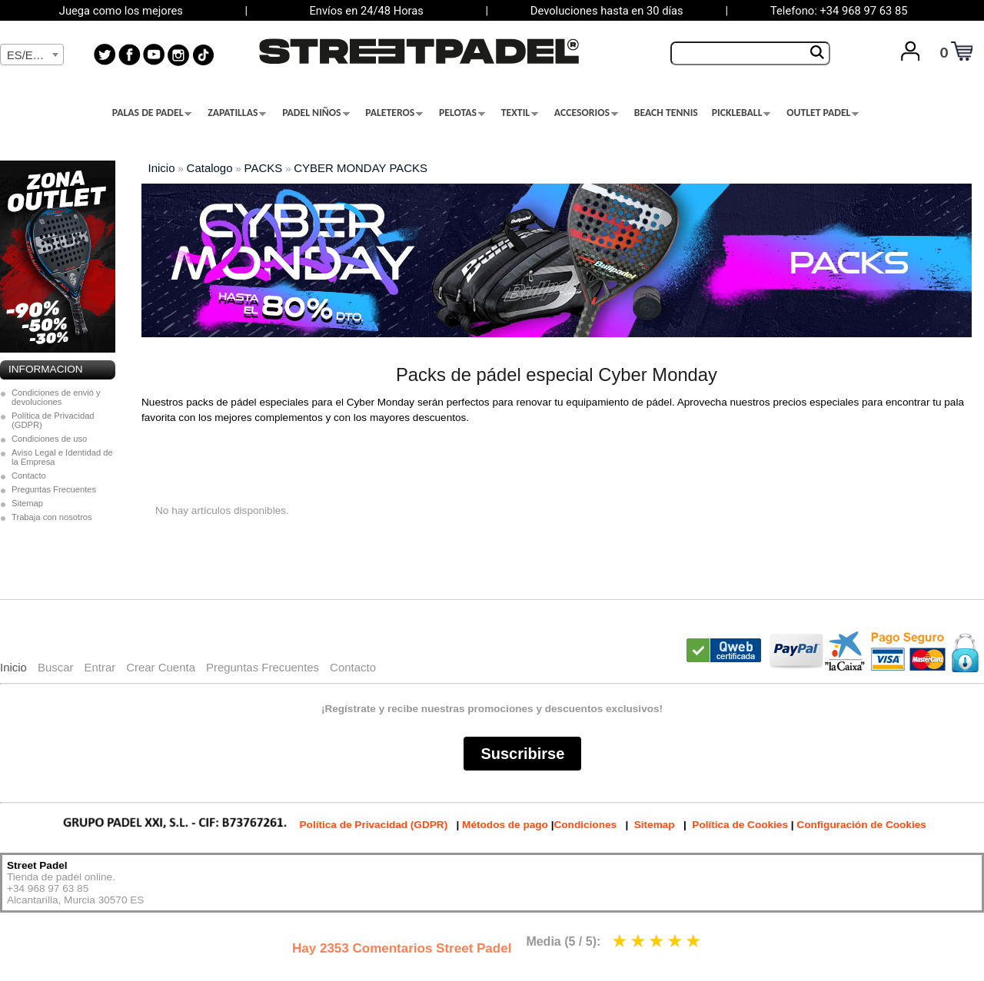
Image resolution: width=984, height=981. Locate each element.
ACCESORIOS (586, 113)
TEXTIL (519, 113)
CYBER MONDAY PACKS (360, 167)
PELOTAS (462, 113)
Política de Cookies (740, 824)
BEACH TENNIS (666, 113)
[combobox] (32, 54)
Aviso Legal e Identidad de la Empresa (62, 457)
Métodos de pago (505, 824)
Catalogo (210, 167)
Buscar (56, 667)
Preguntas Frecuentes (54, 489)
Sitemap (27, 503)
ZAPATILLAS (237, 113)
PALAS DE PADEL (152, 113)
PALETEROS (394, 113)
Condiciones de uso (49, 438)
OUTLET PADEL (822, 113)
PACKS (263, 167)
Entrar (99, 667)
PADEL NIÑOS (315, 113)
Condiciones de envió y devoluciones (56, 397)
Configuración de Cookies (861, 824)
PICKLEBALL (741, 113)
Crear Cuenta (160, 667)
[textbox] (32, 55)
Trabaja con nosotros (52, 517)
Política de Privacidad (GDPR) (53, 420)
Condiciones (585, 824)
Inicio (161, 167)
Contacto (29, 475)
